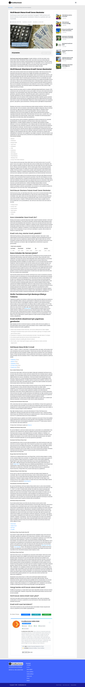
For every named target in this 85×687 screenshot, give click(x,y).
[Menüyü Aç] (76, 2)
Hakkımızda (29, 676)
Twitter (36, 614)
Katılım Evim (14, 525)
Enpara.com (14, 367)
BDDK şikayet (28, 308)
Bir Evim (13, 527)
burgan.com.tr (16, 464)
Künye (28, 678)
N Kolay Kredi (14, 365)
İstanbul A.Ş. (19, 665)
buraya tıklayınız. (27, 481)
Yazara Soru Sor (26, 652)
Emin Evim (13, 523)
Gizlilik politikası (30, 673)
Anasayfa (29, 665)
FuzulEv (13, 529)
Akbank (12, 361)
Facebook (25, 614)
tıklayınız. (30, 425)
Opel (50, 545)
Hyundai (18, 546)
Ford (15, 546)
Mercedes (44, 545)
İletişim (28, 680)
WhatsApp (46, 614)
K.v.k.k (28, 667)
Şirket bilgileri (29, 669)
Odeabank (13, 363)
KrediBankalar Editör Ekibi (30, 621)
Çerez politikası (30, 671)
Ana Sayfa (10, 7)
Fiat (47, 545)
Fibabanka (13, 359)
